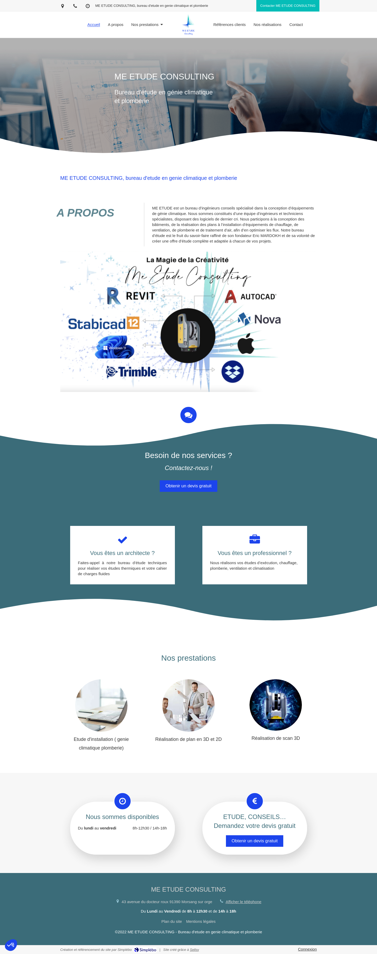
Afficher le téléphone (244, 901)
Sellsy (194, 950)
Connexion (307, 949)
